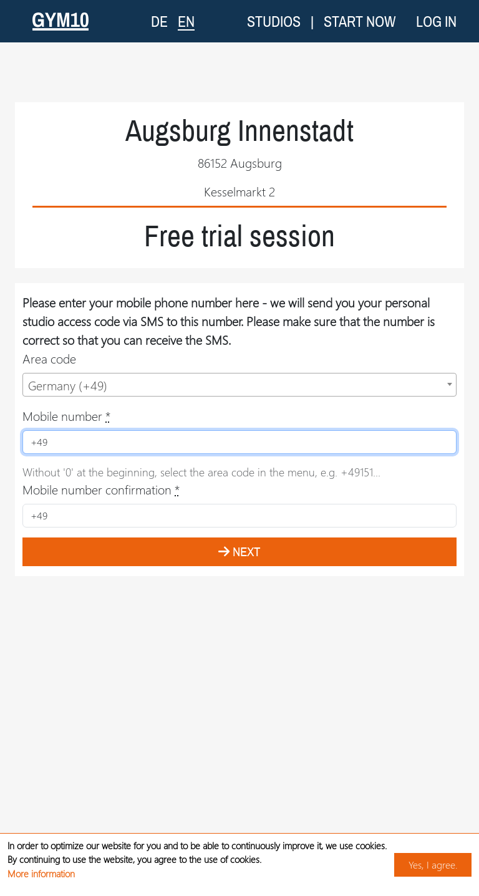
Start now (360, 21)
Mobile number (66, 415)
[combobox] (239, 385)
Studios (274, 21)
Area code (49, 358)
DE (159, 21)
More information (41, 873)
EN (186, 21)
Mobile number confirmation (101, 489)
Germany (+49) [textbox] (67, 385)
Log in (436, 21)
